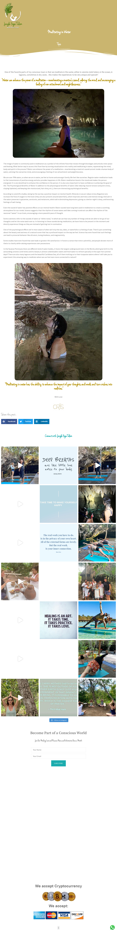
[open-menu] (115, 15)
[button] (9, 421)
